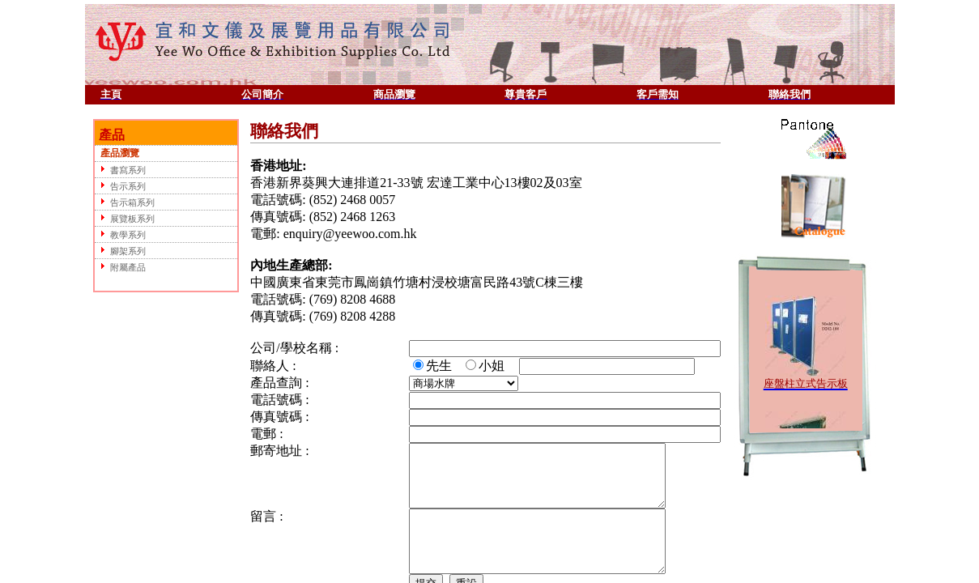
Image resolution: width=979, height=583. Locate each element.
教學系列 (121, 234)
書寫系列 (121, 169)
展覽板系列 (125, 218)
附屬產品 (121, 267)
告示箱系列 (125, 202)
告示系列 (121, 186)
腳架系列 (121, 250)
